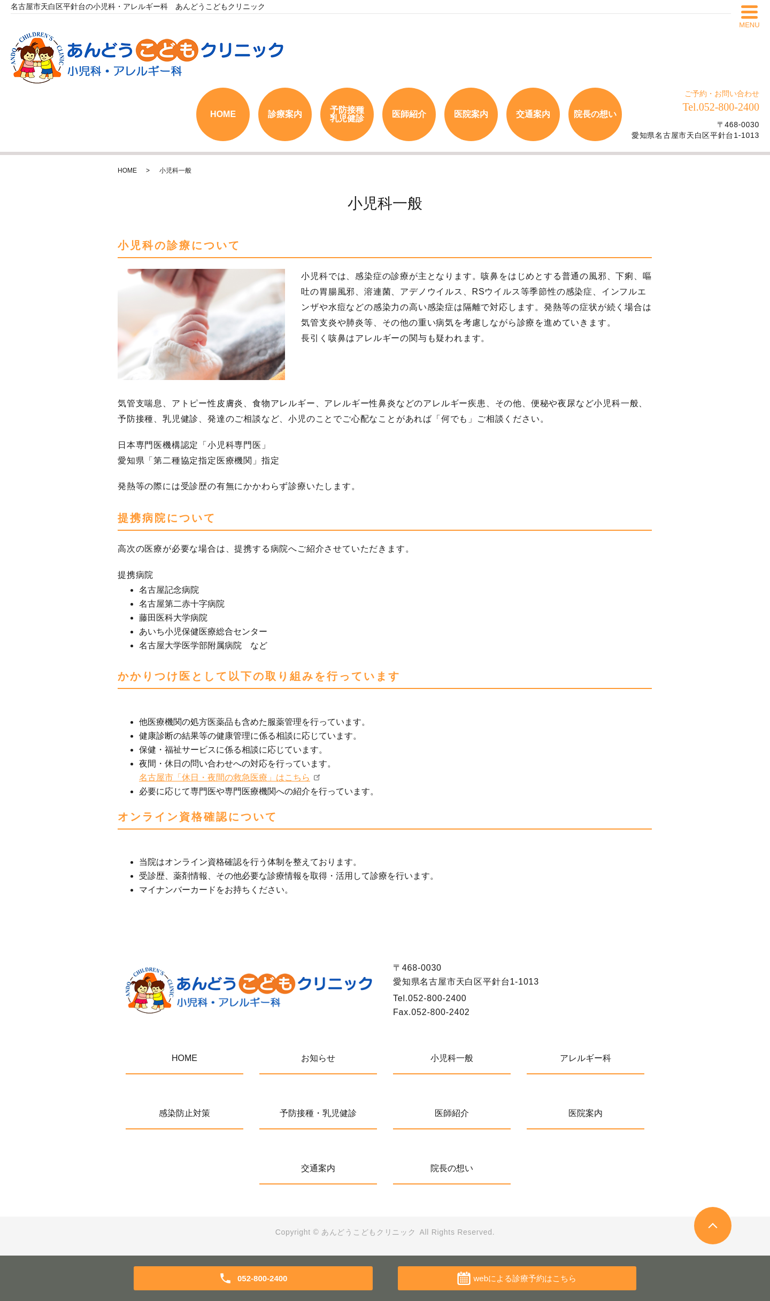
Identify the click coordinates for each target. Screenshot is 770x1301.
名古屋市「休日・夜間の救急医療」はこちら (224, 777)
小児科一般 (451, 1058)
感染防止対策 (184, 1113)
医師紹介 (409, 114)
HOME (223, 114)
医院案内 (471, 114)
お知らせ (318, 1058)
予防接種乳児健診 (347, 114)
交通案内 (533, 114)
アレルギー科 (585, 1058)
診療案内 (285, 114)
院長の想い (595, 114)
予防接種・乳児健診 (318, 1113)
